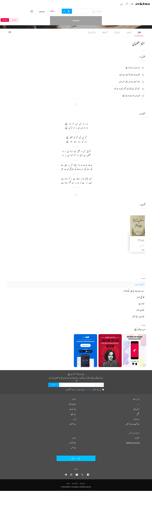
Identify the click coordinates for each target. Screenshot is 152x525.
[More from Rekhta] (40, 11)
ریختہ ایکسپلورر (72, 424)
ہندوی (74, 438)
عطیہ (138, 404)
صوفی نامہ (137, 438)
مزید (122, 4)
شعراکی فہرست (139, 284)
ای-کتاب (92, 32)
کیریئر (74, 419)
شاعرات (141, 303)
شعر (105, 32)
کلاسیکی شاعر (140, 297)
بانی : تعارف (72, 409)
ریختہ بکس (73, 448)
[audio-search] (75, 11)
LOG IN (50, 11)
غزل (117, 32)
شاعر (132, 4)
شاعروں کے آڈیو (138, 316)
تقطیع (138, 414)
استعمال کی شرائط (75, 483)
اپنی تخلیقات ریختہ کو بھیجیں (132, 424)
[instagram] (71, 474)
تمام (139, 32)
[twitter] (82, 474)
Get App (4, 11)
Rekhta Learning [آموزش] (132, 443)
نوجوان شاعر (140, 310)
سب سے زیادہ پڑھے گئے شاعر (133, 290)
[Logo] (143, 4)
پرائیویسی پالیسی (88, 389)
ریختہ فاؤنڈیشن (72, 404)
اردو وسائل (136, 419)
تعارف (129, 32)
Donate (28, 11)
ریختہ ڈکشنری (72, 443)
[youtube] (77, 474)
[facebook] (88, 474)
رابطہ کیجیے (73, 414)
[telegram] (66, 474)
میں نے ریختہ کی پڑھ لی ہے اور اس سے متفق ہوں (85, 389)
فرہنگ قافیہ (136, 409)
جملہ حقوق (68, 483)
